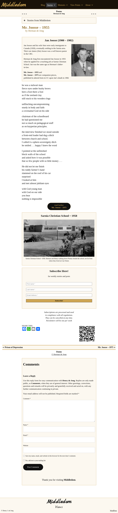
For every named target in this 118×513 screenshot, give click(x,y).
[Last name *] (59, 289)
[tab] (59, 21)
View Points (76, 5)
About (89, 5)
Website (25, 445)
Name (25, 425)
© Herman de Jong (59, 354)
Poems (59, 11)
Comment (27, 399)
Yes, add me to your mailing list (34, 460)
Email (25, 435)
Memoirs (63, 5)
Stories (51, 5)
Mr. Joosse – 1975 (91, 14)
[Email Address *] (59, 295)
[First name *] (59, 284)
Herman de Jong (59, 14)
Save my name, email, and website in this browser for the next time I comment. (50, 456)
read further (59, 206)
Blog (43, 5)
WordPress (113, 511)
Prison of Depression (27, 14)
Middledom (13, 5)
